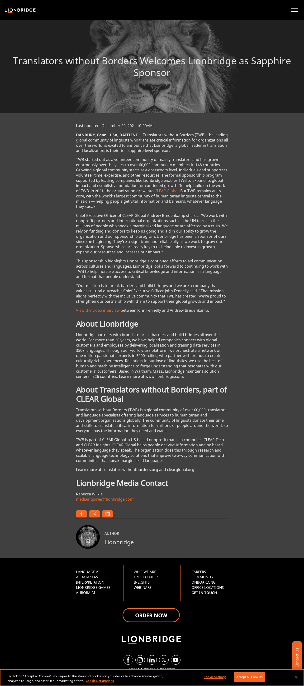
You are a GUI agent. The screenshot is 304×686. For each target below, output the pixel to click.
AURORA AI (85, 592)
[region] (152, 677)
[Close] (296, 677)
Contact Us (296, 658)
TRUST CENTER (146, 577)
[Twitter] (164, 660)
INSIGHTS (142, 582)
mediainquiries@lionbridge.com (104, 499)
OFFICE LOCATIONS (207, 587)
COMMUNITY (202, 577)
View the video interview (98, 310)
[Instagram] (140, 660)
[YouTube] (175, 660)
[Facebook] (128, 660)
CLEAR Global (166, 190)
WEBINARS (143, 587)
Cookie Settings (215, 677)
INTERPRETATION (90, 582)
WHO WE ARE (145, 571)
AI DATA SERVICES (90, 577)
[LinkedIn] (152, 660)
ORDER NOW (151, 615)
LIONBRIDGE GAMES (93, 587)
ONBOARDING (203, 582)
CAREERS (198, 571)
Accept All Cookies (249, 677)
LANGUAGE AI (88, 571)
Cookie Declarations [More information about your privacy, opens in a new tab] (100, 681)
